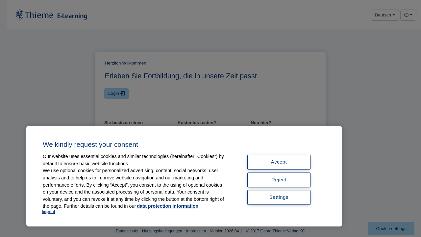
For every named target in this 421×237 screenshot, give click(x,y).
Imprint (48, 211)
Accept (279, 162)
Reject (278, 179)
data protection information (167, 206)
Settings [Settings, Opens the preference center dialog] (278, 197)
